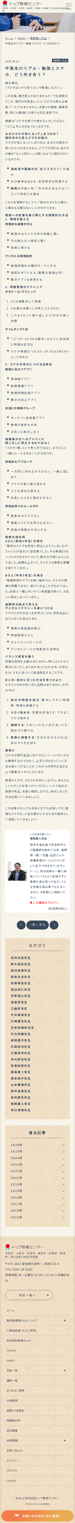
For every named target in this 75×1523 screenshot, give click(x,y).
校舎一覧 (12, 1370)
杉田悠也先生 (21, 1047)
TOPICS (12, 1350)
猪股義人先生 (38, 38)
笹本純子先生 (21, 1078)
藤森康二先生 (21, 1072)
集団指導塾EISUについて (22, 1320)
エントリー (13, 1460)
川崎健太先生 (21, 1021)
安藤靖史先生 (21, 983)
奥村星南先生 (21, 970)
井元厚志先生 (21, 1059)
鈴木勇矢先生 (21, 964)
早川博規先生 (21, 1110)
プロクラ (12, 1470)
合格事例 (12, 1400)
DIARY (22, 38)
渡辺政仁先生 (21, 989)
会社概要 (12, 1430)
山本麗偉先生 (21, 1085)
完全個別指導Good (19, 1340)
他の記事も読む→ (57, 908)
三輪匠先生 (19, 1008)
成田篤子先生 (21, 1040)
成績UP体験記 (15, 1410)
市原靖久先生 (21, 996)
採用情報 (12, 1440)
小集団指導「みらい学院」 (22, 1330)
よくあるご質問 (15, 1390)
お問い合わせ (15, 1450)
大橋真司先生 (21, 1053)
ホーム (9, 38)
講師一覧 (12, 1380)
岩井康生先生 (21, 1097)
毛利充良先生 (21, 958)
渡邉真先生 (19, 1002)
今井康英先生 (21, 1015)
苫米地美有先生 (22, 1027)
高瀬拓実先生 (21, 1066)
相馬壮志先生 (21, 977)
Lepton (11, 1480)
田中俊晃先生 (21, 1091)
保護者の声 (14, 1420)
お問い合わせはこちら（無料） (37, 1516)
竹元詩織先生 (21, 1034)
